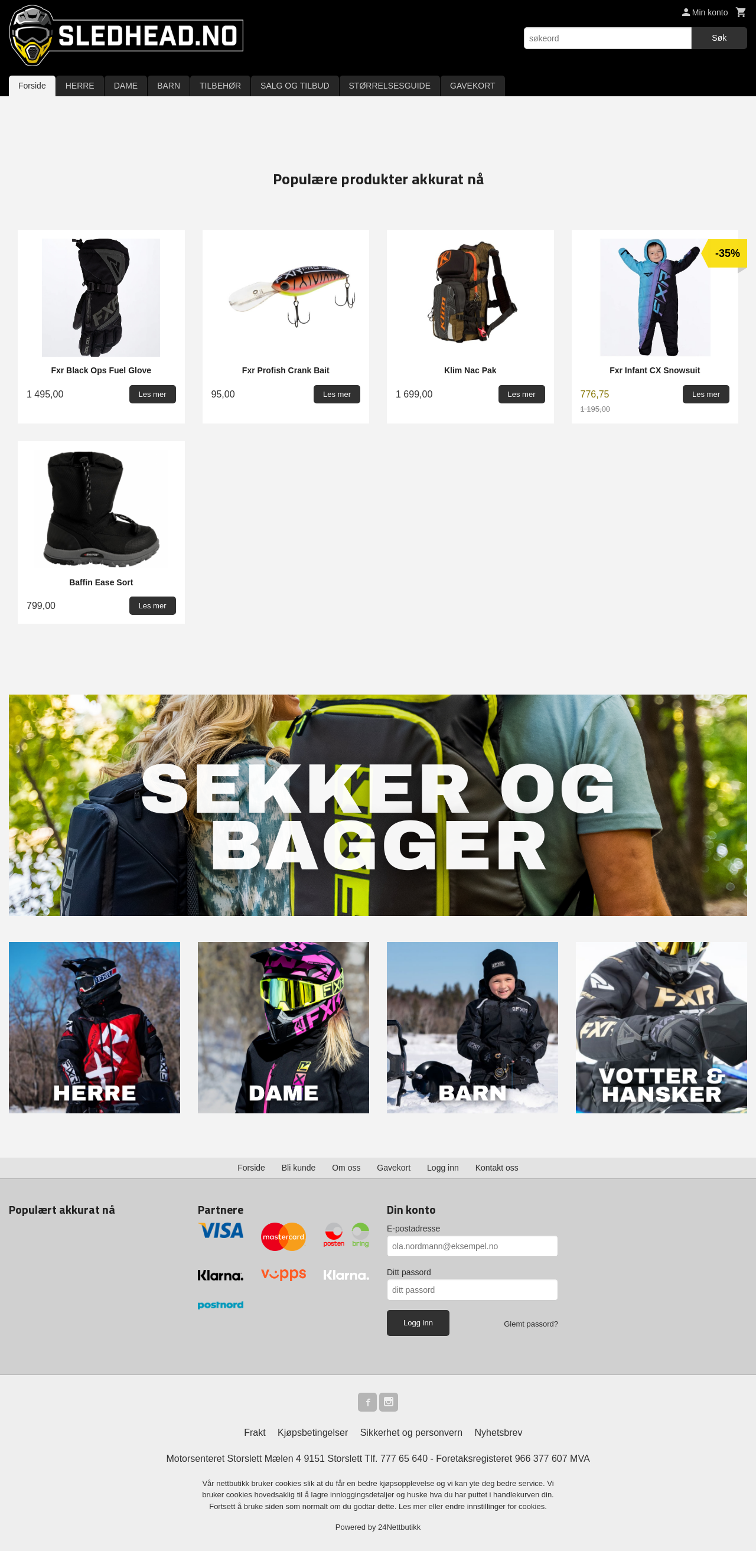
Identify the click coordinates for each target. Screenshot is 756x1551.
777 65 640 (404, 1459)
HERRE (80, 85)
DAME (126, 85)
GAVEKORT (473, 85)
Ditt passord (409, 1272)
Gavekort (393, 1167)
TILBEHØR (220, 85)
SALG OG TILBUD (294, 85)
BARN (168, 85)
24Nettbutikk (399, 1527)
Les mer (414, 1506)
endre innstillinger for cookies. (496, 1506)
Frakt (254, 1433)
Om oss (346, 1167)
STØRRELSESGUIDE (390, 85)
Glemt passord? (531, 1323)
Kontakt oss (497, 1167)
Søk (719, 38)
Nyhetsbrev (499, 1433)
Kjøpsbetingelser (313, 1433)
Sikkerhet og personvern (411, 1433)
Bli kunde (299, 1167)
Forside (32, 85)
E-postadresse (413, 1228)
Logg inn (443, 1167)
